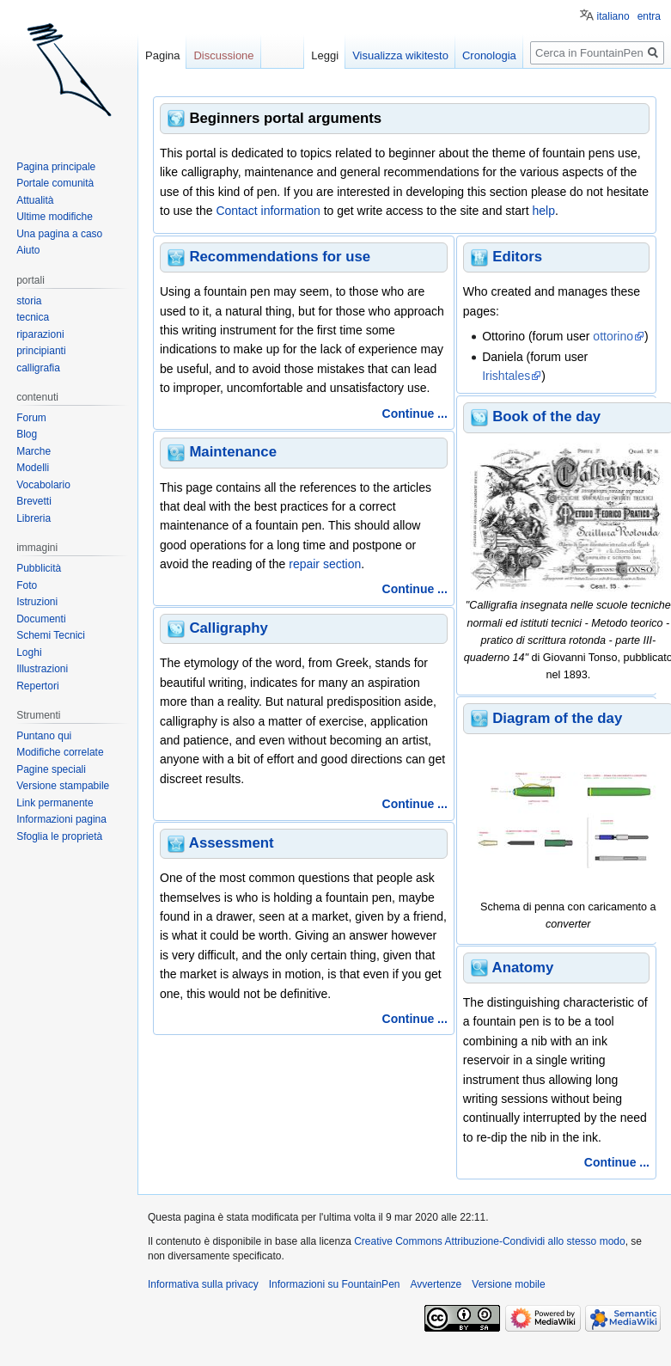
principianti (40, 351)
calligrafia (38, 368)
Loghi (28, 652)
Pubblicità (38, 568)
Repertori (37, 686)
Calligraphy (228, 628)
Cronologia (489, 55)
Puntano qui (43, 736)
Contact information (268, 210)
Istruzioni (37, 602)
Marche (33, 451)
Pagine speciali (51, 769)
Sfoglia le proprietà (59, 836)
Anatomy (523, 967)
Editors (517, 256)
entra (649, 16)
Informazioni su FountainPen (334, 1284)
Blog (26, 434)
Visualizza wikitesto (400, 55)
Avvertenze (435, 1284)
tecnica (32, 317)
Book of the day (546, 416)
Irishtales (506, 376)
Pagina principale (55, 167)
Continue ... (415, 413)
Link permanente (54, 803)
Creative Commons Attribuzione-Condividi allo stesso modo (489, 1241)
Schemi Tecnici (50, 635)
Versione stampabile (62, 786)
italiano (613, 16)
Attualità (34, 200)
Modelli (32, 468)
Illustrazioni (42, 669)
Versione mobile (508, 1284)
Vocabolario (43, 485)
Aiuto (28, 250)
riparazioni (40, 334)
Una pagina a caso (59, 234)
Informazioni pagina (61, 819)
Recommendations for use (279, 256)
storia (28, 301)
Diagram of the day (557, 718)
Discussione (223, 55)
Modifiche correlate (59, 752)
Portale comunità (55, 183)
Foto (26, 585)
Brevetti (34, 501)
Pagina (162, 55)
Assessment (231, 843)
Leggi (325, 55)
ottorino (613, 336)
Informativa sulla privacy (203, 1284)
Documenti (40, 619)
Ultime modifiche (54, 217)
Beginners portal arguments (285, 118)
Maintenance (233, 452)
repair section (325, 564)
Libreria (33, 518)
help (543, 210)
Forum (31, 418)
